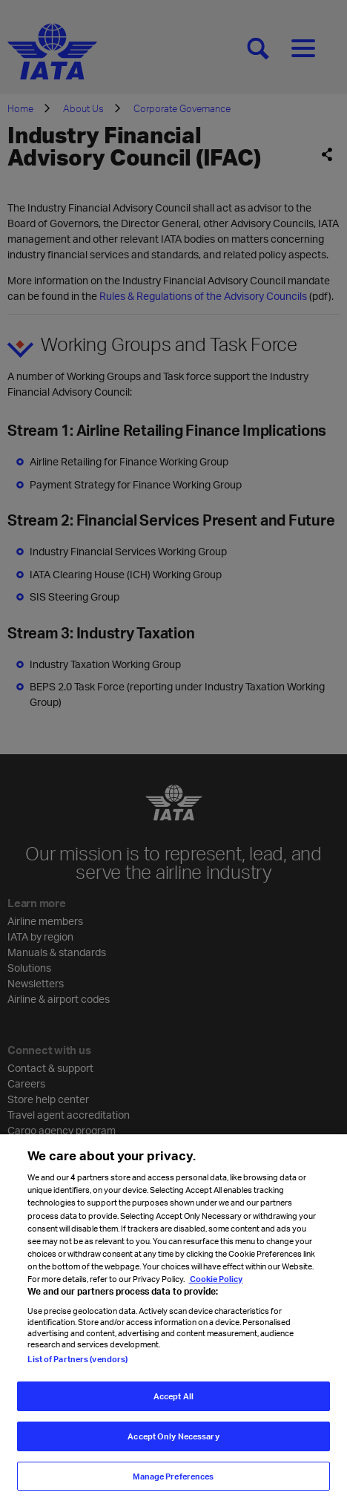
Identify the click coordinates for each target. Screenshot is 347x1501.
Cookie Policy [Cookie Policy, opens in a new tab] (215, 1286)
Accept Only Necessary (173, 1444)
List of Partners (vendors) (77, 1367)
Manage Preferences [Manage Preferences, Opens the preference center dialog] (173, 1484)
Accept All (173, 1404)
